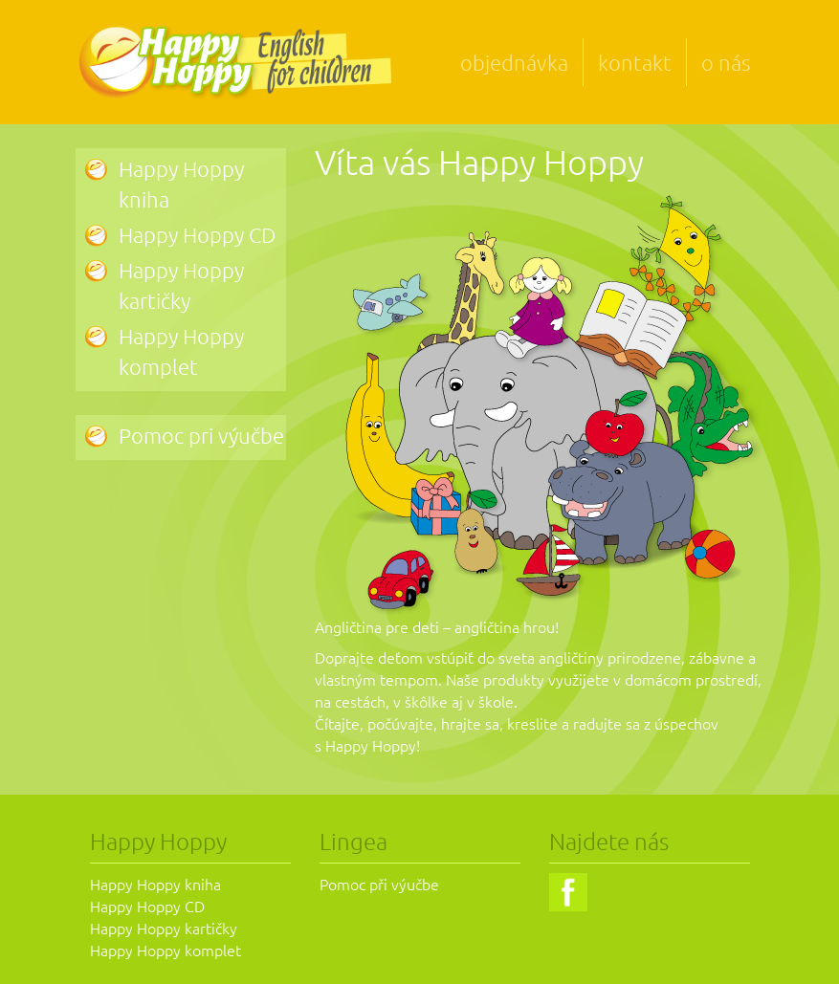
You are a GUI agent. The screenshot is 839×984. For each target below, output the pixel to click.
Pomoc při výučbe (379, 883)
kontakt (635, 62)
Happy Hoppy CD (197, 234)
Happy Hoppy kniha (155, 883)
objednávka (514, 62)
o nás (725, 62)
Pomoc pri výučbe (201, 435)
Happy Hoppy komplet (165, 949)
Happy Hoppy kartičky (163, 927)
